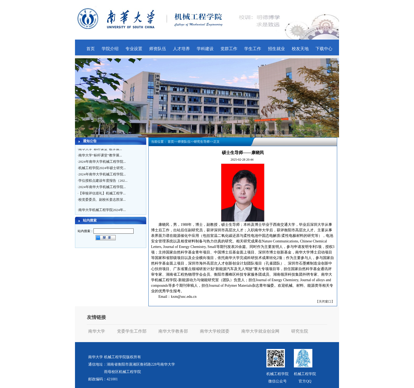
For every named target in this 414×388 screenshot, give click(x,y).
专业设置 (133, 48)
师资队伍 (157, 48)
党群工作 (228, 48)
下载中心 (324, 48)
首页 (90, 48)
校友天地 (300, 48)
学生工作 (252, 48)
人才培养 (181, 48)
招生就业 (276, 48)
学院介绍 (110, 48)
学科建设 (205, 48)
